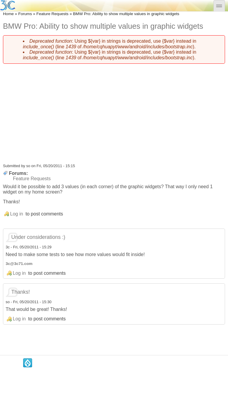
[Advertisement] (114, 109)
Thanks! (20, 292)
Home (8, 14)
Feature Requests (53, 14)
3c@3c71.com (19, 263)
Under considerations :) (38, 237)
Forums (25, 14)
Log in (16, 213)
